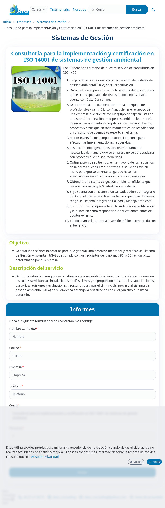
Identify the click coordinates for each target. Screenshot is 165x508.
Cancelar (135, 462)
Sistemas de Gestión (51, 22)
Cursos (37, 9)
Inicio (7, 22)
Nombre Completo (82, 334)
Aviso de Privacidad (45, 457)
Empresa (82, 372)
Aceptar (154, 462)
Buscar (137, 9)
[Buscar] (107, 9)
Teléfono (82, 391)
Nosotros (79, 9)
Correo (82, 353)
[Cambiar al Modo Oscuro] (153, 9)
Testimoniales (60, 9)
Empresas (24, 22)
